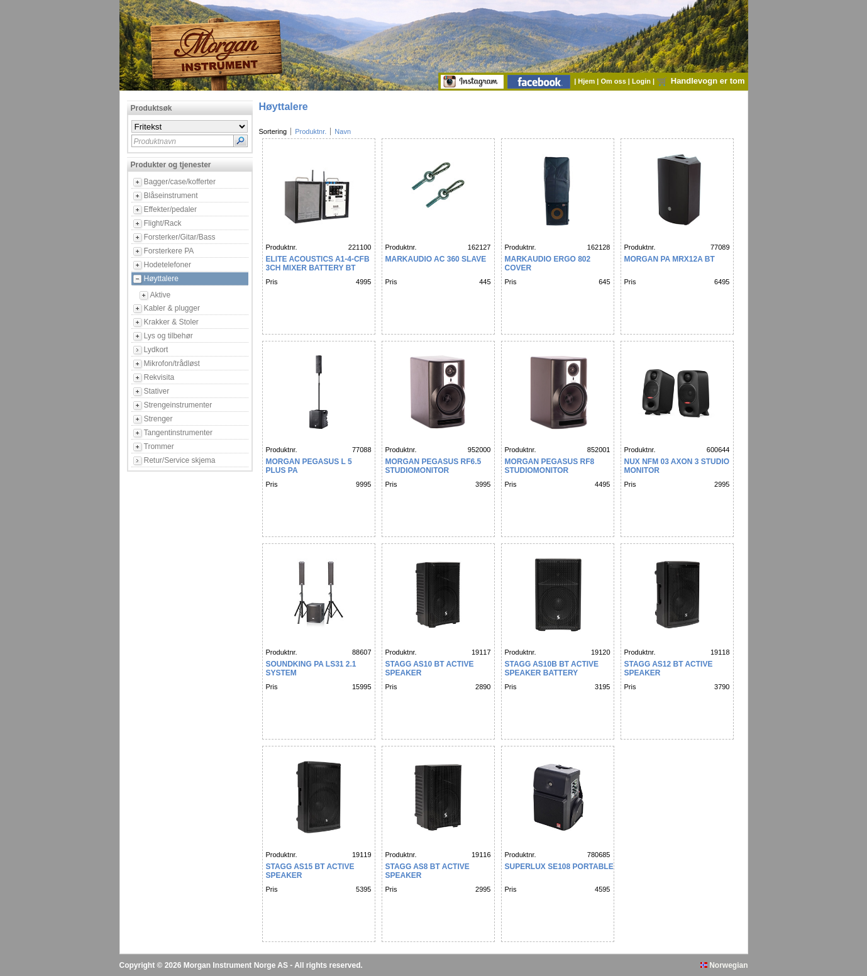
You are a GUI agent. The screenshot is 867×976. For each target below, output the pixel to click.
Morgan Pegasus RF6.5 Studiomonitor (433, 466)
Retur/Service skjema (180, 460)
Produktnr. (310, 131)
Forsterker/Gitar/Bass (180, 237)
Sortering (273, 131)
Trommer (159, 446)
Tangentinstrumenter (178, 432)
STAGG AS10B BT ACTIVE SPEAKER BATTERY (552, 668)
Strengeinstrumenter (178, 405)
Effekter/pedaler (170, 209)
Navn (342, 131)
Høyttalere (161, 278)
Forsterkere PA (169, 251)
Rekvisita (159, 377)
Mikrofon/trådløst (172, 363)
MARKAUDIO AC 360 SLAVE (436, 259)
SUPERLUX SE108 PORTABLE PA (565, 866)
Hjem (587, 81)
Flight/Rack (163, 223)
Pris (272, 282)
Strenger (158, 418)
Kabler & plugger (172, 308)
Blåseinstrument (171, 195)
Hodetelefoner (167, 264)
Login (642, 81)
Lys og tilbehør (168, 335)
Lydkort (156, 349)
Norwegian (724, 965)
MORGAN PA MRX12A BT (669, 259)
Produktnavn (155, 141)
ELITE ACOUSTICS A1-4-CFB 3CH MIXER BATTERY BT (318, 263)
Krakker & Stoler (171, 322)
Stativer (157, 391)
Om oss (613, 81)
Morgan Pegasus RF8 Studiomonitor (550, 466)
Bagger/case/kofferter (180, 181)
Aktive (160, 295)
